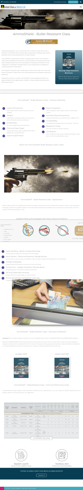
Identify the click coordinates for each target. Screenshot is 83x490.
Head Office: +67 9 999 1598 (9, 2)
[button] (80, 2)
